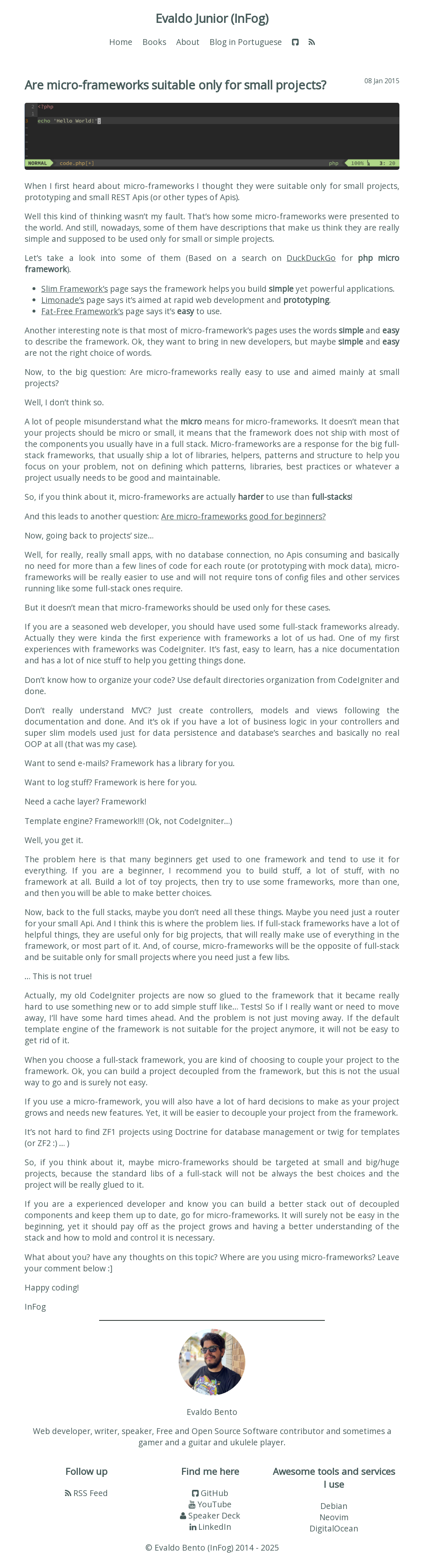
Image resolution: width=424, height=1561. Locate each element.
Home (120, 41)
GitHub (210, 1493)
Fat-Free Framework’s (82, 311)
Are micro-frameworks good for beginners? (243, 516)
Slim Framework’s (74, 288)
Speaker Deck (210, 1515)
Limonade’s (62, 299)
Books (154, 41)
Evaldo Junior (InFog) (212, 18)
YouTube (210, 1504)
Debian (333, 1505)
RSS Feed (86, 1493)
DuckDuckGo (311, 257)
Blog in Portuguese (246, 41)
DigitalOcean (333, 1528)
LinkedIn (210, 1526)
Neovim (334, 1517)
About (188, 41)
